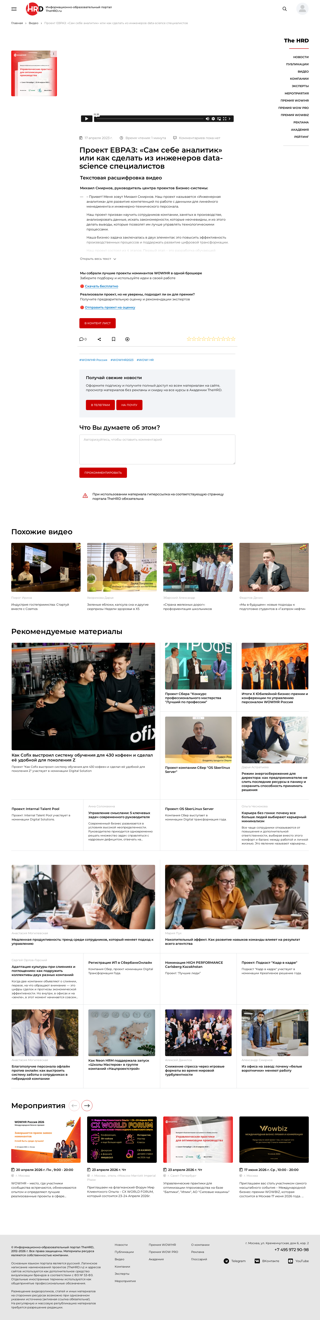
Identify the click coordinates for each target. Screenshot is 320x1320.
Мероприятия (297, 93)
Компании (299, 79)
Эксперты (300, 86)
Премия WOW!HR (295, 100)
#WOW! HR (145, 360)
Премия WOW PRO (293, 108)
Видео (303, 71)
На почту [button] (129, 405)
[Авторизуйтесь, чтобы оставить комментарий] (157, 449)
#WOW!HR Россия (93, 360)
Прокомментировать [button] (103, 473)
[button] (301, 9)
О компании (200, 1245)
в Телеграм (100, 405)
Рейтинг (301, 137)
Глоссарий (199, 1259)
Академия (300, 130)
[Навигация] (14, 8)
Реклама (301, 122)
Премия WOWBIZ (295, 115)
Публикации (297, 64)
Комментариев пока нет (196, 138)
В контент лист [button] (97, 323)
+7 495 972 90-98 (291, 1249)
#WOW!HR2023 (122, 360)
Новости (301, 57)
